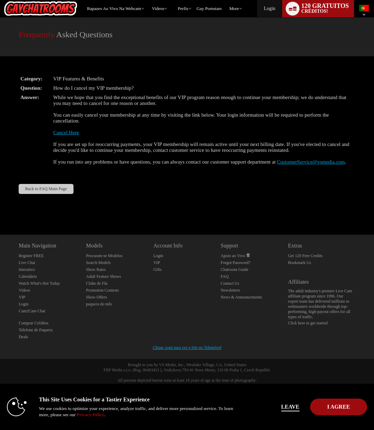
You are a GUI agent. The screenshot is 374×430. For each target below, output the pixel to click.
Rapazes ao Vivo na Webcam (114, 8)
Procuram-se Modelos (104, 255)
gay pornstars (209, 8)
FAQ (225, 276)
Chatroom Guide (234, 269)
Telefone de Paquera (35, 330)
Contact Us (230, 283)
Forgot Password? (235, 262)
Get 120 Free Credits (305, 255)
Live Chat (27, 262)
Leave (266, 407)
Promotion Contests (102, 290)
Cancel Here (66, 132)
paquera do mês (99, 304)
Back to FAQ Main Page (46, 188)
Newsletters (230, 290)
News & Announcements (241, 297)
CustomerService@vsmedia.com (311, 162)
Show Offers (96, 297)
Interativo (27, 269)
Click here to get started (308, 323)
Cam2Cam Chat (32, 311)
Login (269, 8)
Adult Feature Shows (103, 276)
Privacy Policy (121, 414)
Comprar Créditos (33, 323)
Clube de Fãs (97, 283)
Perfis (183, 8)
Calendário (28, 276)
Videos (158, 8)
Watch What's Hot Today (39, 283)
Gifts (157, 269)
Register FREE (31, 255)
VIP (22, 297)
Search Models (98, 262)
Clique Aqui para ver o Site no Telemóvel (186, 347)
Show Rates (96, 269)
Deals (23, 336)
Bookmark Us (299, 262)
